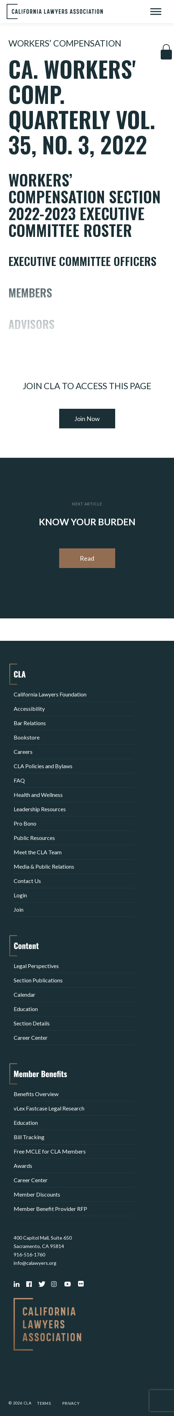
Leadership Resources (40, 809)
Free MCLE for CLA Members (50, 1151)
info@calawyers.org (35, 1263)
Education (26, 1008)
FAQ (19, 780)
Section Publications (38, 980)
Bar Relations (30, 723)
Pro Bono (25, 823)
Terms (44, 1403)
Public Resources (34, 837)
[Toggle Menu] (155, 11)
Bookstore (27, 737)
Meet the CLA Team (38, 852)
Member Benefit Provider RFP (50, 1208)
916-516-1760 (29, 1254)
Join (18, 909)
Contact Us (27, 880)
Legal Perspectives (36, 965)
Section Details (32, 1023)
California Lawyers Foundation (50, 694)
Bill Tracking (29, 1137)
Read (87, 558)
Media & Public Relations (44, 866)
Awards (23, 1165)
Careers (23, 751)
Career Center (31, 1037)
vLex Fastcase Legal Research (49, 1108)
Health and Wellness (38, 794)
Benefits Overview (36, 1094)
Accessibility (29, 708)
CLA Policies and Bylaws (43, 766)
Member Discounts (37, 1194)
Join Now (87, 418)
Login (20, 895)
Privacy (71, 1403)
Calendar (24, 994)
